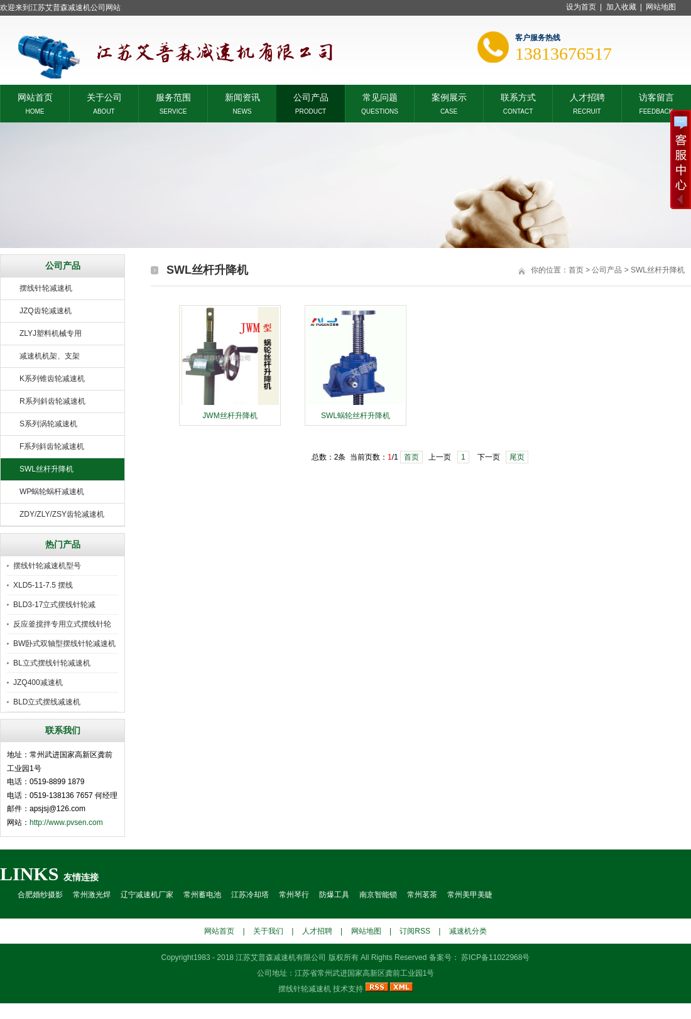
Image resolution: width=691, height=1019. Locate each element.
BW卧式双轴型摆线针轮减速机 (64, 643)
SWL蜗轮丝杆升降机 (355, 415)
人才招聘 (587, 96)
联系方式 (518, 96)
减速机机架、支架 (49, 356)
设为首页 (581, 7)
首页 (576, 270)
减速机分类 (468, 931)
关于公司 (104, 96)
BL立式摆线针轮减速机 (51, 663)
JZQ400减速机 (38, 682)
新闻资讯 (242, 96)
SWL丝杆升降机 (46, 469)
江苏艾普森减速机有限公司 (281, 957)
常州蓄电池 (202, 894)
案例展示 (449, 96)
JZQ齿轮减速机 (45, 310)
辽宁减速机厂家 (147, 894)
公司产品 (311, 96)
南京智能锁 (378, 894)
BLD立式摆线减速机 (46, 702)
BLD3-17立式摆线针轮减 (54, 604)
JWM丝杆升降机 (229, 415)
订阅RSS (415, 931)
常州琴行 (294, 894)
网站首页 (35, 96)
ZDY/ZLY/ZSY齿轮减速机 (61, 514)
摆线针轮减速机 (45, 288)
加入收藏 (621, 7)
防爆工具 (334, 894)
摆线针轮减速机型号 (47, 565)
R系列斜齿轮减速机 (52, 401)
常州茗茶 (422, 894)
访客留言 (656, 96)
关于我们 (268, 931)
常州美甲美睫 (469, 894)
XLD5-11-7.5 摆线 (43, 585)
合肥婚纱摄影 (40, 894)
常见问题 (380, 96)
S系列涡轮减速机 (48, 423)
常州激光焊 (92, 894)
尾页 (517, 457)
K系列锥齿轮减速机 (52, 378)
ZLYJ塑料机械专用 (50, 333)
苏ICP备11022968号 (494, 957)
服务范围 (173, 96)
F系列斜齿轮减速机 (51, 446)
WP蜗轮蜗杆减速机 (51, 491)
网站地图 (661, 7)
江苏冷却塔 (250, 894)
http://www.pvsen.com (66, 822)
